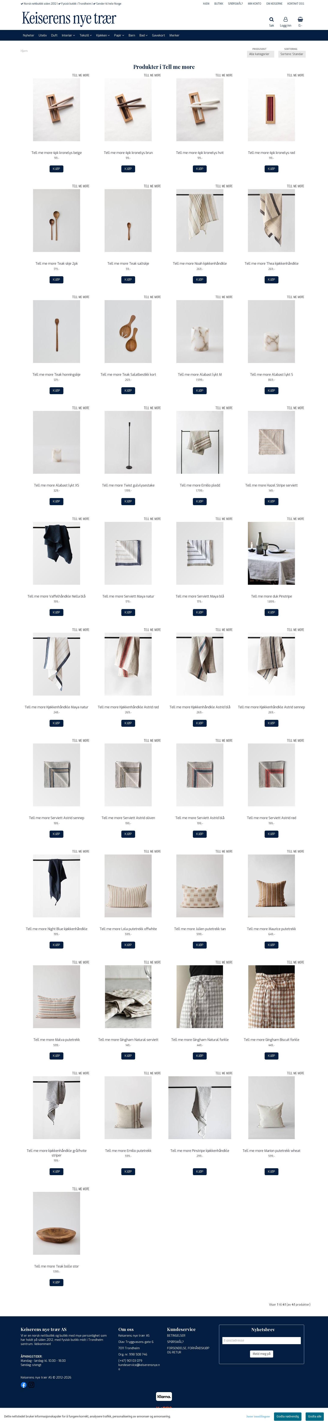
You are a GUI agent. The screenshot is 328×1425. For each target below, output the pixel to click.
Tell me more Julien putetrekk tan (200, 929)
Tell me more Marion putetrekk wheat (271, 1151)
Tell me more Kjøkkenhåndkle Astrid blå (199, 707)
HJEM (206, 3)
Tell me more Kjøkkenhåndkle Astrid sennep (271, 707)
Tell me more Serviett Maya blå (200, 596)
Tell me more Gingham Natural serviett (128, 1040)
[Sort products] (292, 54)
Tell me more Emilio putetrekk (128, 1151)
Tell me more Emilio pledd (200, 485)
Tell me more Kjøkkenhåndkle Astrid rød (128, 707)
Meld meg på (261, 1354)
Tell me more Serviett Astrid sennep (56, 818)
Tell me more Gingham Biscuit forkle (271, 1040)
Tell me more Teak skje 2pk (56, 263)
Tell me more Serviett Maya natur (128, 596)
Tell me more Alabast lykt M (200, 374)
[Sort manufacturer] (260, 54)
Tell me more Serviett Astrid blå (199, 818)
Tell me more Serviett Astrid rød (271, 818)
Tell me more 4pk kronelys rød (271, 153)
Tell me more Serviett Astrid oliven (128, 818)
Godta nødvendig (288, 1416)
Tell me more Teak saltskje (128, 263)
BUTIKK (218, 3)
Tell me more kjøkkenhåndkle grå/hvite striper (57, 1153)
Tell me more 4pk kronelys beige (56, 153)
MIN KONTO (254, 3)
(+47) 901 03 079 (130, 1361)
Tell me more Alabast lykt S (271, 374)
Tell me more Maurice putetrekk (271, 929)
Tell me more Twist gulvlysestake (128, 485)
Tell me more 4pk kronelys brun (128, 153)
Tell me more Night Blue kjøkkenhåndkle (56, 929)
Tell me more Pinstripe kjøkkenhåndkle (199, 1151)
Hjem (24, 51)
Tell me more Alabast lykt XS (56, 485)
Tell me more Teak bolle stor (56, 1266)
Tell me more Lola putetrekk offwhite (128, 929)
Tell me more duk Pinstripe (271, 596)
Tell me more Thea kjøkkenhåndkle (272, 263)
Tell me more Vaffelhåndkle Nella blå (56, 596)
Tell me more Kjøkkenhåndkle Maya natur (56, 707)
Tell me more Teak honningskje (56, 374)
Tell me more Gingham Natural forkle (200, 1040)
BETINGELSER (176, 1336)
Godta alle (314, 1416)
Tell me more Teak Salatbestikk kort (128, 374)
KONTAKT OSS (295, 3)
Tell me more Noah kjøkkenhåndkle (200, 263)
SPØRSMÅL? (235, 3)
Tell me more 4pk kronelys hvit (200, 153)
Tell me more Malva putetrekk (56, 1040)
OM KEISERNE (274, 3)
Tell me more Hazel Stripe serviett (271, 485)
